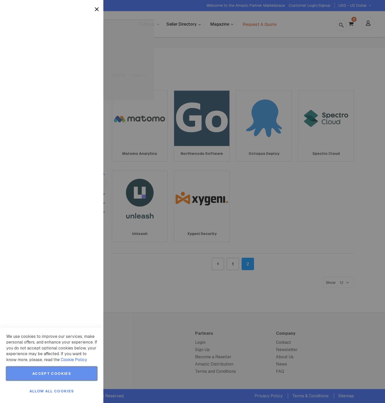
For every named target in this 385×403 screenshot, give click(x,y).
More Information (82, 42)
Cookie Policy (74, 359)
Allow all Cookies (51, 391)
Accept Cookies (51, 373)
